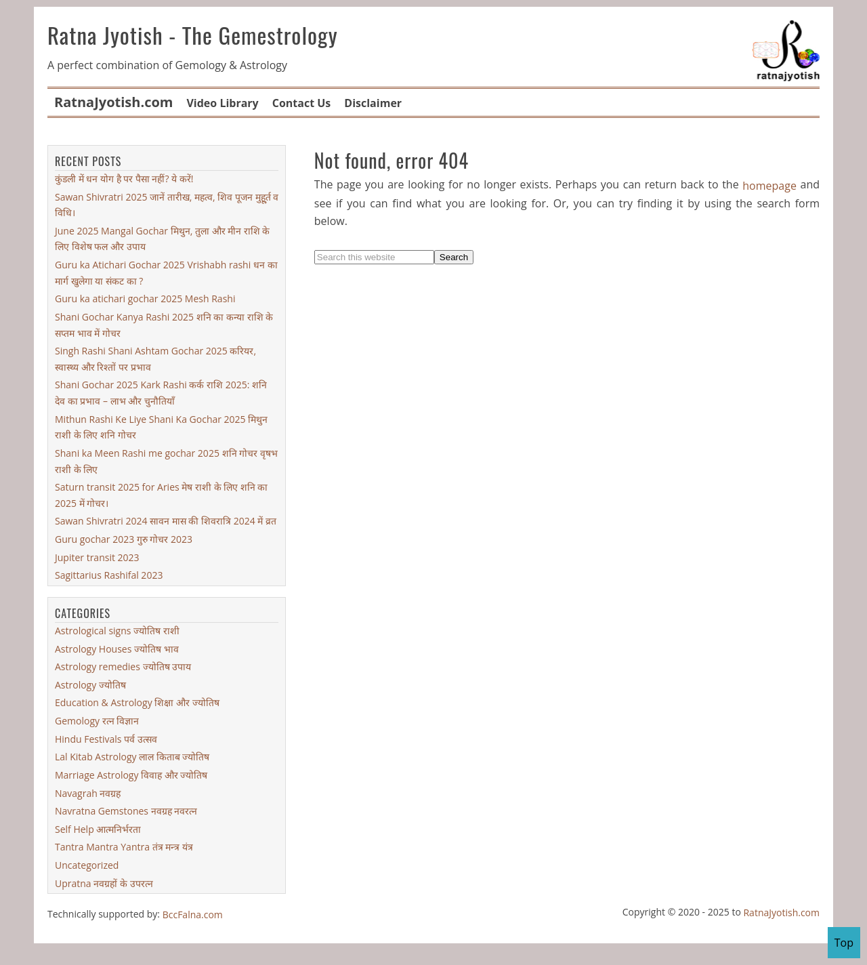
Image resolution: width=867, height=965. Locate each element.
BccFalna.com (193, 914)
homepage (769, 185)
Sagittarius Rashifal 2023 (109, 575)
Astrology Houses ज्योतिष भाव (117, 648)
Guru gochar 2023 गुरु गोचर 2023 (123, 539)
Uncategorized (87, 865)
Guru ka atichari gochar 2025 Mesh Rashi (145, 298)
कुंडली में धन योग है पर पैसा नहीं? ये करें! (124, 178)
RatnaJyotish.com (781, 912)
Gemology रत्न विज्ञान (97, 720)
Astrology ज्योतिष (90, 684)
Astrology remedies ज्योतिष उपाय (123, 666)
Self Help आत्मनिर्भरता (98, 829)
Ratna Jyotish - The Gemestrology (192, 35)
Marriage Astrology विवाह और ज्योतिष (131, 774)
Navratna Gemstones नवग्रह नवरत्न (126, 810)
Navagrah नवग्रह (88, 792)
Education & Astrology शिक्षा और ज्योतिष (137, 702)
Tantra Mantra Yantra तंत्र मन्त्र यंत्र (124, 846)
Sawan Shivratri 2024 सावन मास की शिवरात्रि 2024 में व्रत (165, 520)
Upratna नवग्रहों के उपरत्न (104, 883)
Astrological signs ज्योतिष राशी (117, 630)
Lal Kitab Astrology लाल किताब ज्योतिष (132, 756)
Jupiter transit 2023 (97, 557)
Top (843, 942)
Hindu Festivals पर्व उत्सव (106, 739)
